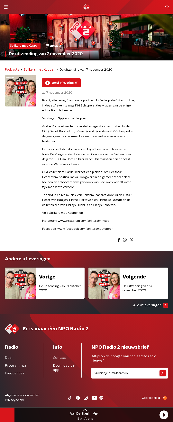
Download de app (64, 368)
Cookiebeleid (151, 397)
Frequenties (14, 373)
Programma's (16, 365)
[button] (164, 415)
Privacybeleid (14, 400)
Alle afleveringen (150, 305)
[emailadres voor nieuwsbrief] (129, 373)
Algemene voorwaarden (22, 395)
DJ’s (8, 358)
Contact (59, 358)
